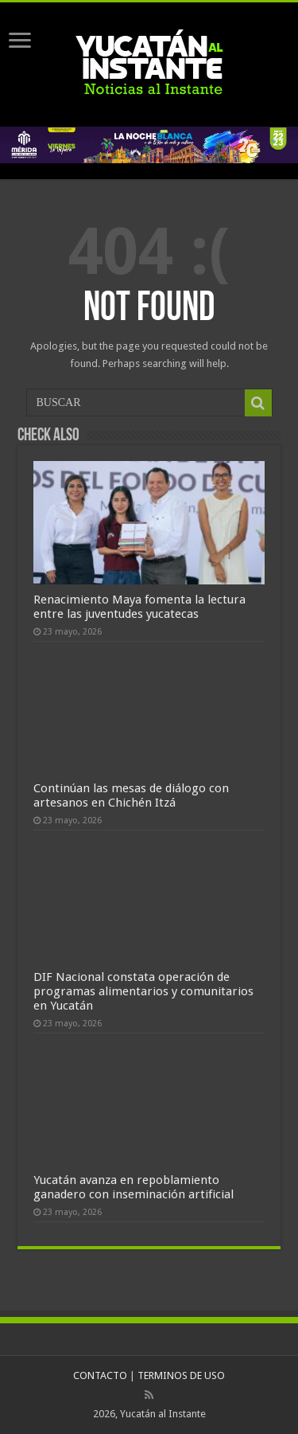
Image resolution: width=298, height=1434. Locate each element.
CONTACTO (100, 1375)
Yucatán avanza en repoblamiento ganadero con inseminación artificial (133, 1187)
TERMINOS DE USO (181, 1375)
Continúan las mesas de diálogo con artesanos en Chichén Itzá (131, 795)
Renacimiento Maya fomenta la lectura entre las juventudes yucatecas (139, 606)
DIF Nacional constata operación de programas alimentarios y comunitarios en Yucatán (143, 991)
